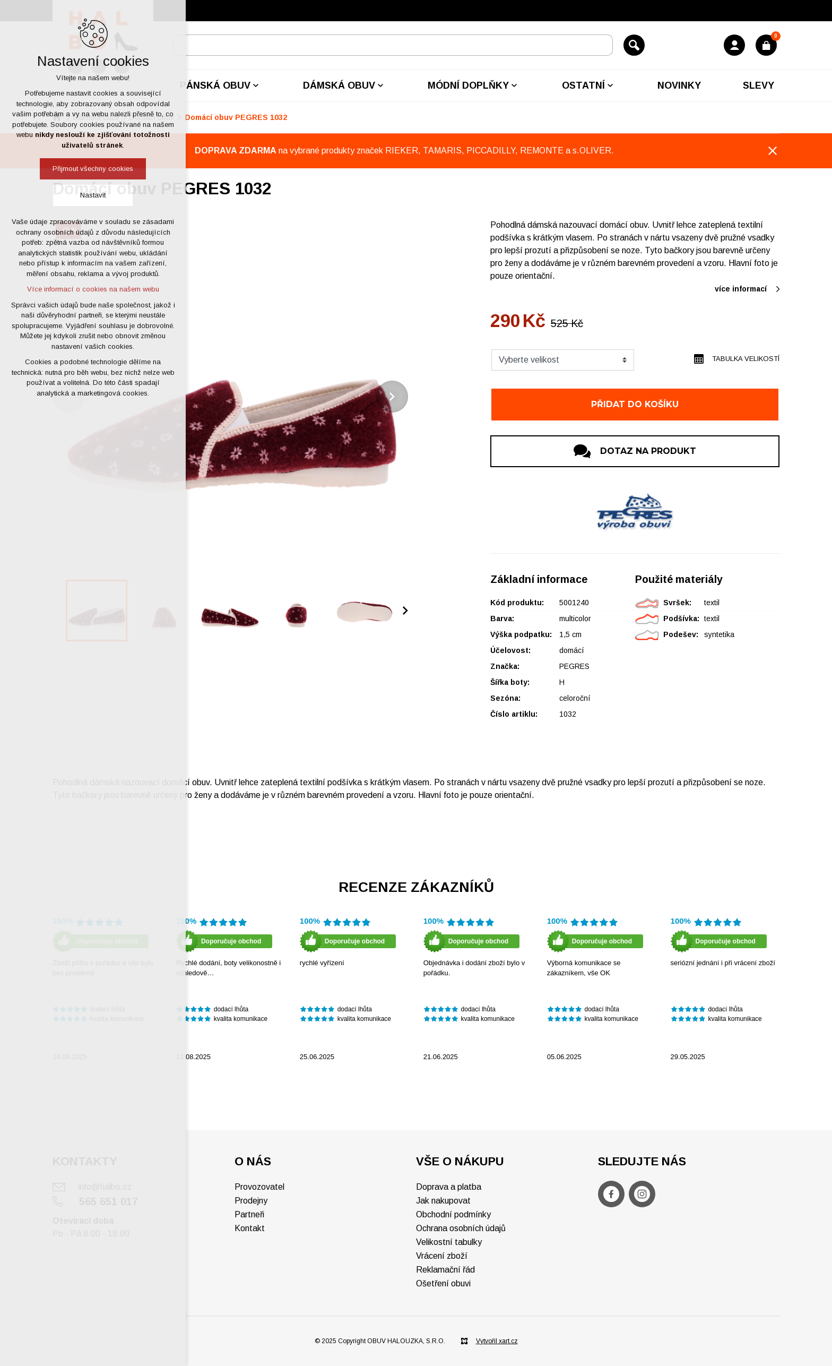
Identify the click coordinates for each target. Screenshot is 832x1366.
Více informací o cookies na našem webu (93, 289)
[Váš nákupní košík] (766, 45)
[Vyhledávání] (634, 45)
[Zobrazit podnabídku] (255, 85)
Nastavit (93, 195)
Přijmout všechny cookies (93, 169)
